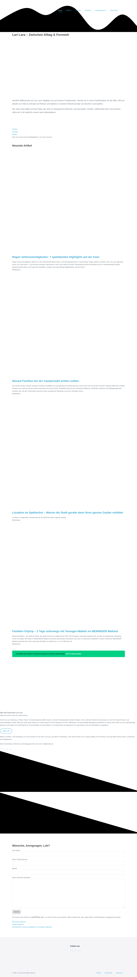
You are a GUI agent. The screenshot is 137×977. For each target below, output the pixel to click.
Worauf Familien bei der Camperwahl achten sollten (45, 380)
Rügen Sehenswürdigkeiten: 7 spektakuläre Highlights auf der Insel (55, 256)
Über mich (114, 10)
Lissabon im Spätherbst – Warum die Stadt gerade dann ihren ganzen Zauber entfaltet (67, 512)
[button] (122, 10)
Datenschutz (108, 973)
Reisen (69, 10)
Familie (78, 10)
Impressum (119, 973)
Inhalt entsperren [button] (18, 924)
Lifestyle (88, 10)
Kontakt (98, 973)
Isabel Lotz (6, 731)
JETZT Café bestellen (73, 654)
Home (60, 10)
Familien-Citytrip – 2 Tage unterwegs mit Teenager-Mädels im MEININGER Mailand (65, 631)
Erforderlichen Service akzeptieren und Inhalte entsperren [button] (32, 927)
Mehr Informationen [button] (19, 922)
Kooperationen (100, 10)
